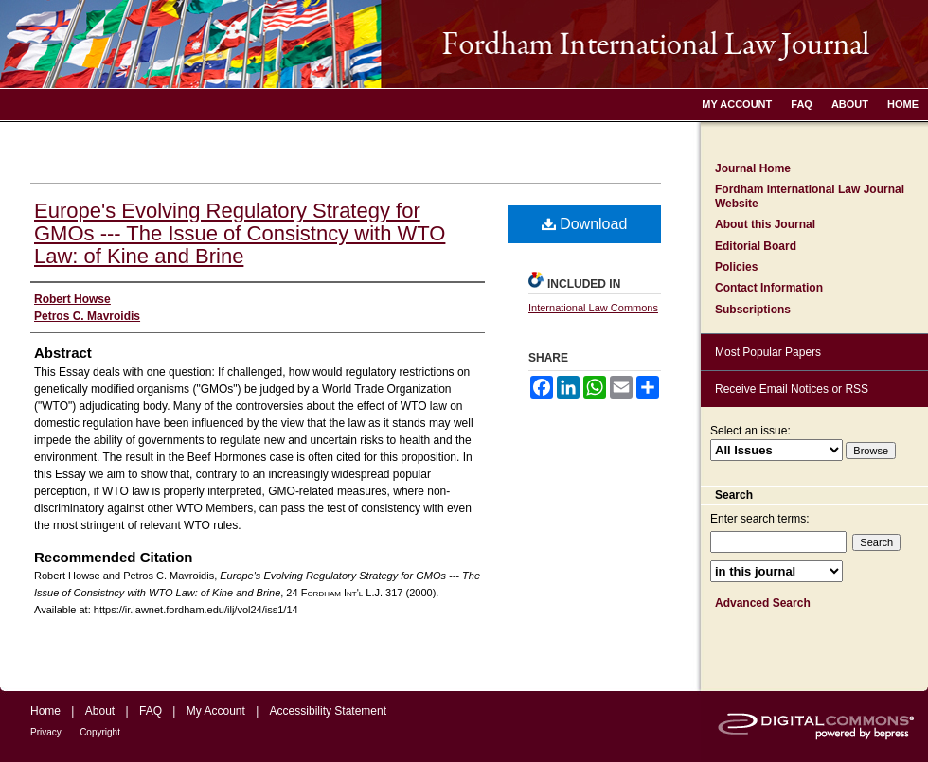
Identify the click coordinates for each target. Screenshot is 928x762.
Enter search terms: (760, 518)
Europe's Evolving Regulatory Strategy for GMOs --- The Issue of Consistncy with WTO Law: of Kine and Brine (239, 233)
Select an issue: (750, 430)
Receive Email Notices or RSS (791, 389)
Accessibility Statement (328, 711)
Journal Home (753, 168)
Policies (736, 267)
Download (585, 224)
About (100, 711)
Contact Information (769, 287)
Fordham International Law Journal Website (809, 196)
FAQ (150, 711)
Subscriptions (753, 309)
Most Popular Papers (768, 352)
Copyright (100, 732)
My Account (216, 711)
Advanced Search (763, 603)
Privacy (46, 732)
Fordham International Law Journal (464, 44)
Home (45, 711)
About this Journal (765, 224)
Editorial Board (755, 246)
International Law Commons (593, 307)
